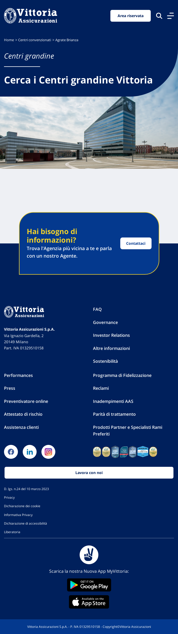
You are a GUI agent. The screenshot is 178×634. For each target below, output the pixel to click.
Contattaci (135, 243)
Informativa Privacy (18, 515)
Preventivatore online (26, 401)
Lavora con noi (89, 472)
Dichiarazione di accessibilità (25, 523)
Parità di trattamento (114, 414)
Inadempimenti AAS (113, 401)
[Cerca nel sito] (159, 15)
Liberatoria (12, 532)
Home (9, 40)
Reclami (101, 388)
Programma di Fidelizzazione (122, 375)
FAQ (97, 309)
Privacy (9, 497)
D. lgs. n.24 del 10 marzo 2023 (26, 489)
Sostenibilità (105, 361)
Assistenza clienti (21, 427)
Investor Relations (111, 335)
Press (9, 388)
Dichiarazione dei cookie (22, 506)
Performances (18, 375)
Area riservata (131, 15)
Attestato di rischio (23, 414)
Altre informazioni (111, 348)
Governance (105, 322)
